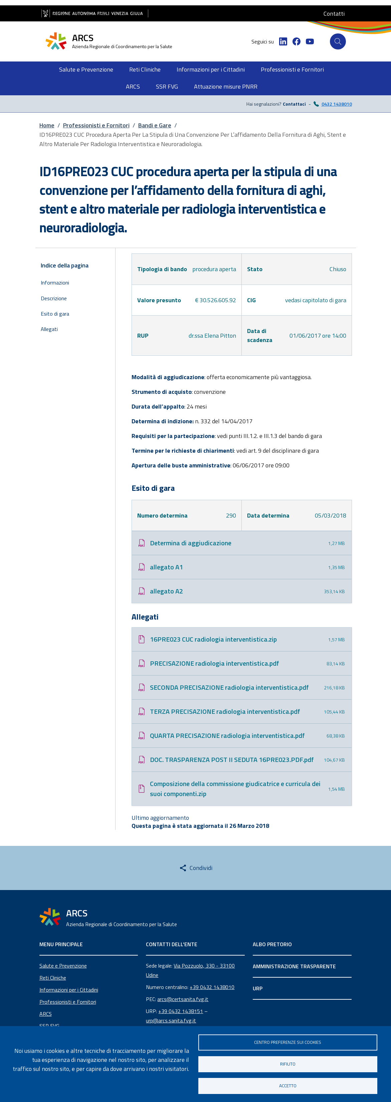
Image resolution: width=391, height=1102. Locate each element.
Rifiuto (288, 1064)
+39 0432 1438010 (212, 987)
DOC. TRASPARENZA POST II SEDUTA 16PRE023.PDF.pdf (232, 759)
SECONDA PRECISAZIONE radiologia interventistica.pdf (229, 687)
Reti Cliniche (52, 978)
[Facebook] (296, 41)
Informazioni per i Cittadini (68, 990)
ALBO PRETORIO (272, 944)
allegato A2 (166, 591)
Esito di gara (55, 314)
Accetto (288, 1085)
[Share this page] (195, 868)
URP (257, 988)
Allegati (49, 329)
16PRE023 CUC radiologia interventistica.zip (213, 639)
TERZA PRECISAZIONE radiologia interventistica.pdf (225, 711)
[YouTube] (310, 41)
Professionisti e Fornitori (67, 1002)
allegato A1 (166, 567)
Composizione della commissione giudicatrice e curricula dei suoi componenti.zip (235, 788)
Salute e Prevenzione (63, 966)
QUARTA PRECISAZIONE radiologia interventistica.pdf (227, 735)
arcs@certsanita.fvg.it (182, 999)
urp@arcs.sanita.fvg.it (171, 1020)
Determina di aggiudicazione (190, 543)
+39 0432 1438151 (180, 1011)
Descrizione (54, 298)
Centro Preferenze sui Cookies (287, 1042)
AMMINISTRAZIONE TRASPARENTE (294, 966)
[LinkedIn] (283, 41)
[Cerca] (338, 41)
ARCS (45, 1014)
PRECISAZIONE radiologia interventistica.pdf (214, 663)
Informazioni (55, 283)
